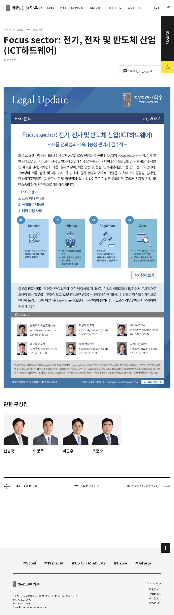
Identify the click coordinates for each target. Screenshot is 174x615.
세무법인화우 (155, 598)
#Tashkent (54, 563)
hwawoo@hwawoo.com (34, 607)
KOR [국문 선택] (156, 8)
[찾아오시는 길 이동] (169, 8)
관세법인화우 (155, 594)
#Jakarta (143, 563)
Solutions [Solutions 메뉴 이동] (46, 8)
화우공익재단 (155, 603)
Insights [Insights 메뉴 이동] (95, 8)
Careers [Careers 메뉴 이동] (134, 8)
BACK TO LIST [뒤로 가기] (87, 486)
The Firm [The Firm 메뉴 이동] (115, 8)
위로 (165, 548)
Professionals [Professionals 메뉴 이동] (71, 8)
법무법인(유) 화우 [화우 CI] (22, 8)
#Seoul (29, 563)
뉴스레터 (37, 29)
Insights (20, 29)
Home (7, 29)
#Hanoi (120, 563)
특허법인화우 (155, 589)
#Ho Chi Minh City (89, 563)
